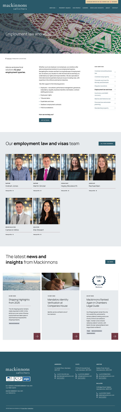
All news (110, 262)
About (108, 8)
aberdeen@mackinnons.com (65, 376)
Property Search (65, 8)
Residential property (102, 108)
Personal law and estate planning (103, 103)
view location (60, 378)
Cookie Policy (30, 408)
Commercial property (102, 77)
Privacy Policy (24, 408)
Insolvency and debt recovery (101, 94)
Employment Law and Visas (19, 58)
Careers (85, 8)
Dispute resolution (101, 86)
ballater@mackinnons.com (106, 395)
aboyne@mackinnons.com (106, 376)
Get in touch (45, 120)
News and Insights (97, 8)
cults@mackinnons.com (85, 376)
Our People (77, 8)
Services (53, 8)
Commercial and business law (103, 72)
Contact (115, 8)
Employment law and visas (103, 89)
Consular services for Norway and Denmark (102, 81)
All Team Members (107, 143)
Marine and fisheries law (103, 99)
